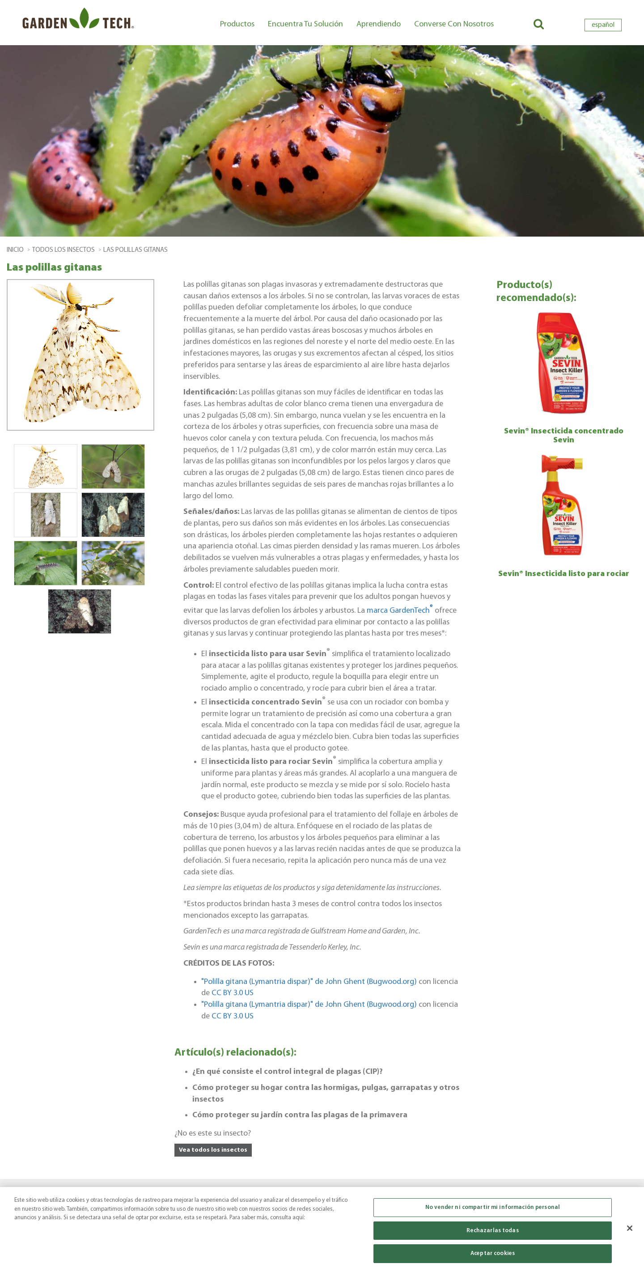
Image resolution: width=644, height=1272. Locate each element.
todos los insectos (63, 250)
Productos (237, 24)
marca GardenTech (401, 610)
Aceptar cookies (492, 1257)
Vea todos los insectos (213, 1150)
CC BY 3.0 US (233, 993)
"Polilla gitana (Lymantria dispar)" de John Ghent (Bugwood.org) (309, 982)
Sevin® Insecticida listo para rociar (563, 574)
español (603, 25)
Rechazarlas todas (492, 1234)
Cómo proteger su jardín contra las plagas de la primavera (299, 1115)
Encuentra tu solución (305, 24)
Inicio (15, 250)
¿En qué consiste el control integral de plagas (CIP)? (287, 1072)
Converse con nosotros (454, 24)
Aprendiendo (378, 24)
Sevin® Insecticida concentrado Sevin (563, 436)
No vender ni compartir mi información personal (492, 1210)
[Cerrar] (630, 1231)
